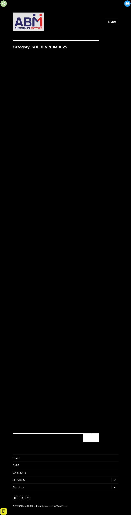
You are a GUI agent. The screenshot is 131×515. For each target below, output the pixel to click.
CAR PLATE (19, 472)
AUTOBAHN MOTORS (23, 506)
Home (16, 458)
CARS (16, 465)
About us (18, 487)
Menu (112, 21)
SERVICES (19, 480)
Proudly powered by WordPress (51, 506)
